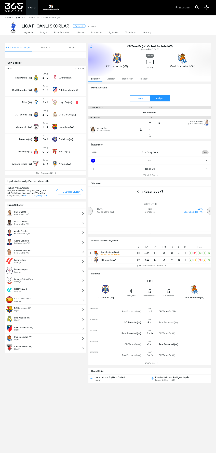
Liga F (19, 17)
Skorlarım (182, 7)
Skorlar (32, 7)
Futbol (10, 17)
